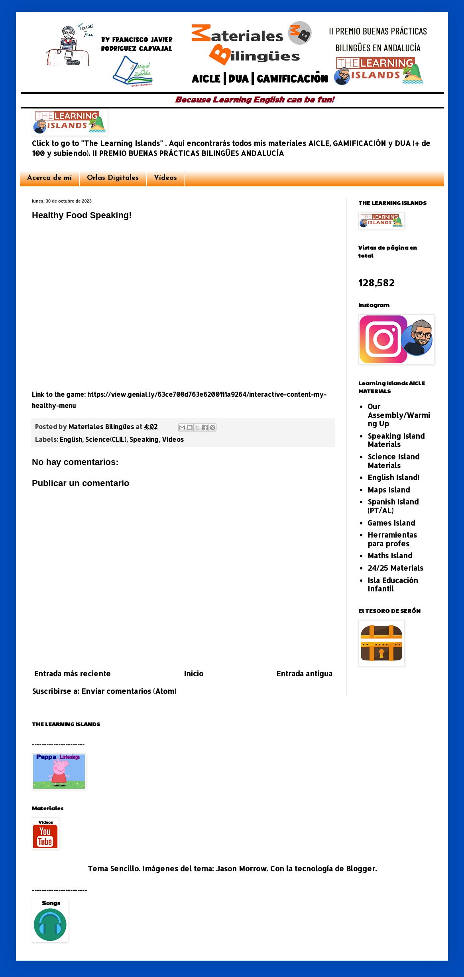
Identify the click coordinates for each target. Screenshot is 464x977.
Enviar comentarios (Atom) (128, 690)
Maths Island (390, 555)
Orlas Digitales (113, 178)
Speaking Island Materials (396, 440)
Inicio (193, 673)
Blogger (360, 868)
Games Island (391, 522)
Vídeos (165, 178)
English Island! (393, 477)
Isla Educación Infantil (393, 584)
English (71, 439)
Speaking (144, 439)
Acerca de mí (49, 178)
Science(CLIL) (105, 439)
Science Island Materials (393, 461)
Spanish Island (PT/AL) (393, 506)
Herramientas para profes (392, 539)
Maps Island (389, 489)
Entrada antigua (304, 673)
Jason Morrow (241, 868)
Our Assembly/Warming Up (399, 415)
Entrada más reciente (72, 673)
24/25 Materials (395, 567)
